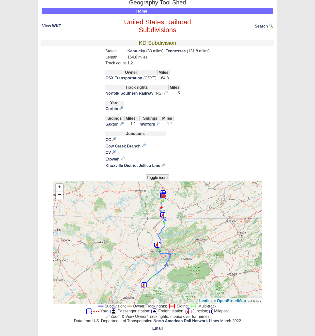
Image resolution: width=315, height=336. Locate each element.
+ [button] (59, 187)
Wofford (147, 124)
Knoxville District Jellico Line (133, 165)
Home (141, 11)
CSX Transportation (124, 78)
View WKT (51, 26)
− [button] (59, 195)
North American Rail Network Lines (186, 321)
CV (108, 152)
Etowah (113, 159)
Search (264, 26)
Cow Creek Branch (123, 146)
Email (157, 328)
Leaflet (205, 301)
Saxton (112, 124)
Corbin (112, 109)
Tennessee (176, 51)
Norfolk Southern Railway (130, 93)
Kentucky (136, 51)
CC (108, 140)
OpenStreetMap (231, 301)
